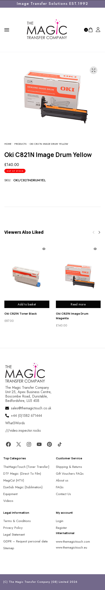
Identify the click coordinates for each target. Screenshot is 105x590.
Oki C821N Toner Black (20, 313)
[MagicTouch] (47, 29)
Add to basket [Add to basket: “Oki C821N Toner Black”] (27, 304)
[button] (99, 232)
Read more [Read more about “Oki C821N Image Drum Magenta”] (78, 304)
